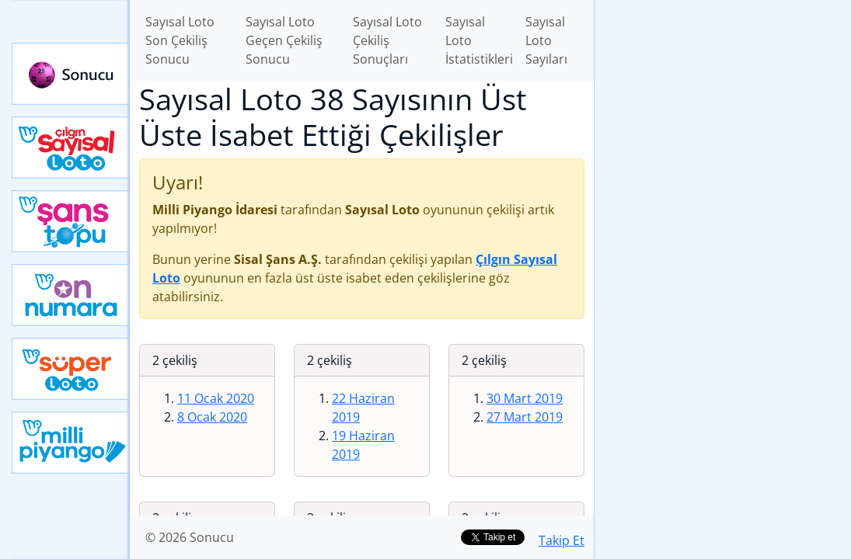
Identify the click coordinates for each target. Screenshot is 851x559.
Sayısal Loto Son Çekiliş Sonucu (179, 40)
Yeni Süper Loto (71, 369)
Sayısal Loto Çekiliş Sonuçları (387, 40)
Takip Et (561, 540)
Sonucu (71, 74)
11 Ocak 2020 (215, 398)
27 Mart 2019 (525, 416)
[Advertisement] (722, 109)
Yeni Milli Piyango (71, 442)
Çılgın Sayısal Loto (71, 147)
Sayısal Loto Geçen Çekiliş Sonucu (284, 40)
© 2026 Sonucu (189, 537)
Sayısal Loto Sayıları (546, 40)
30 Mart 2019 (525, 398)
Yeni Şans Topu (71, 221)
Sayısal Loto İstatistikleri (479, 40)
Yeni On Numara (71, 295)
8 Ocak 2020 (212, 416)
